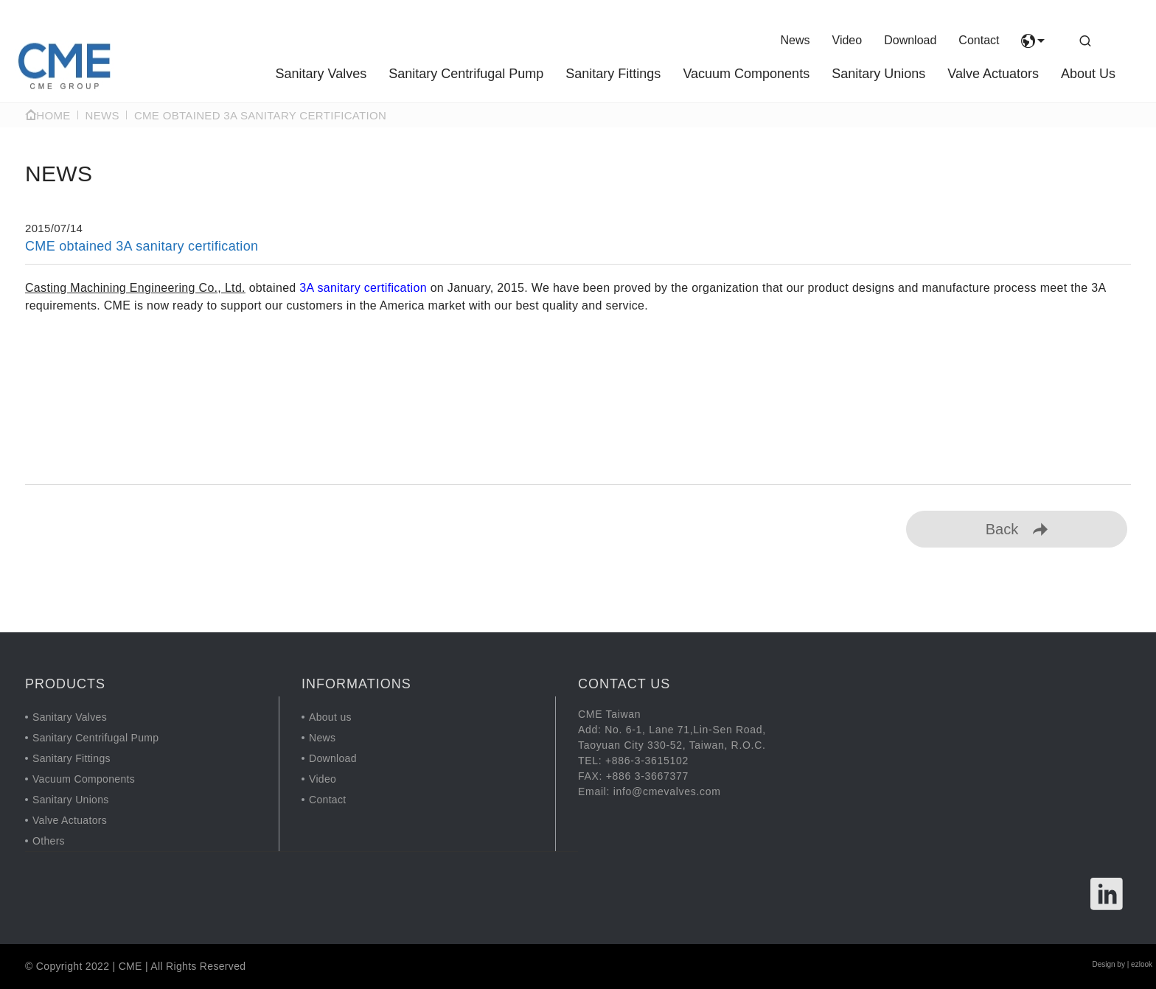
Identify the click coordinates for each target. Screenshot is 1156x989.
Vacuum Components (746, 73)
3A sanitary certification (363, 288)
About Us (1088, 73)
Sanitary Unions (878, 73)
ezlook (1141, 964)
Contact (978, 40)
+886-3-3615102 (647, 760)
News (795, 40)
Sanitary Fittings (613, 73)
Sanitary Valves (320, 73)
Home (48, 115)
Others (48, 841)
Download (910, 40)
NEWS (102, 115)
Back (1017, 529)
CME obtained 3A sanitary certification (260, 115)
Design (1103, 964)
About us (330, 717)
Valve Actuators (993, 73)
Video (847, 40)
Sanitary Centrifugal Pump (466, 73)
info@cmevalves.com (667, 791)
